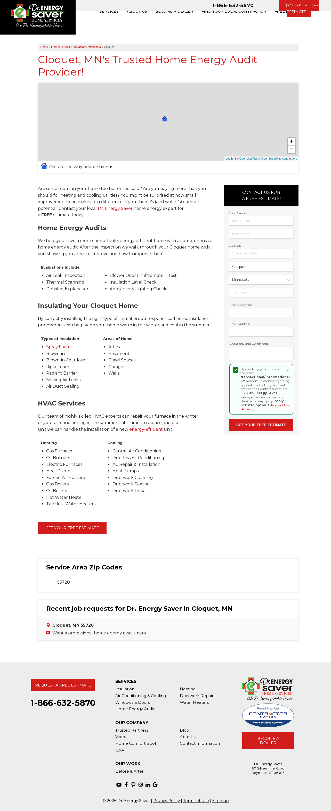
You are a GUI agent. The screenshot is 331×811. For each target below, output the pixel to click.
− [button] (291, 149)
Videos (121, 736)
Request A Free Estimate (63, 685)
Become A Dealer (268, 740)
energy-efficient (146, 429)
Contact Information (200, 743)
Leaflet (230, 158)
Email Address (239, 324)
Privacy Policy (166, 800)
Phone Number (241, 305)
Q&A (119, 750)
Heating (188, 688)
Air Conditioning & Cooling (140, 695)
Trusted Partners (131, 730)
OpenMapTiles (248, 158)
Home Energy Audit (134, 708)
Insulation (124, 688)
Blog (184, 730)
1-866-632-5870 (233, 5)
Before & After (129, 771)
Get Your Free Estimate (72, 527)
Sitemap (220, 800)
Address (235, 245)
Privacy (247, 409)
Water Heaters (194, 702)
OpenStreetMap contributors (279, 158)
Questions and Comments (249, 343)
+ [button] (291, 142)
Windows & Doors (132, 702)
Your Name (237, 213)
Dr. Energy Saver (115, 208)
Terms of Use (280, 405)
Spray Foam (58, 346)
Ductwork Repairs (197, 695)
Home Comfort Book (136, 743)
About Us (189, 736)
